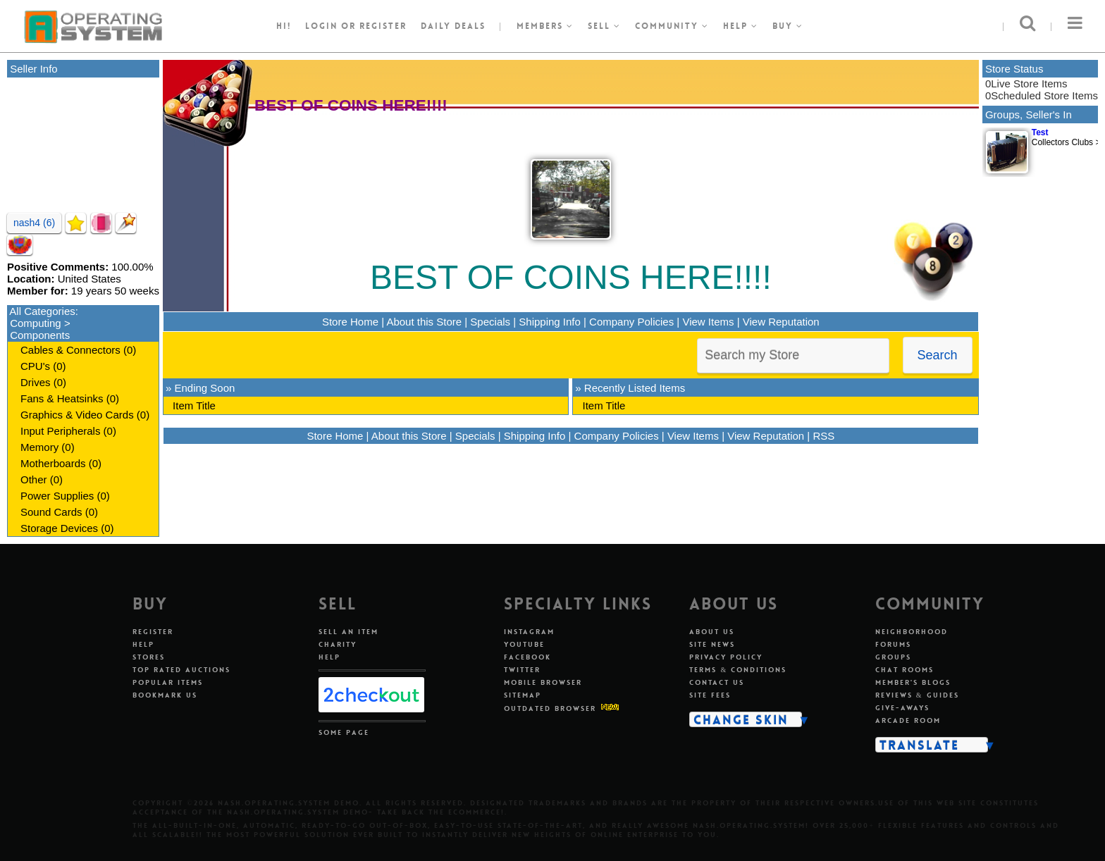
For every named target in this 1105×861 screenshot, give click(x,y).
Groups (893, 657)
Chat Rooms (904, 669)
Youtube (524, 644)
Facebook (527, 657)
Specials (490, 322)
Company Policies (631, 322)
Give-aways (902, 707)
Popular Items (167, 682)
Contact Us (716, 682)
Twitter (522, 669)
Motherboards (53, 463)
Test (1040, 132)
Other (33, 479)
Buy (787, 26)
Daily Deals (453, 26)
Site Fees (710, 695)
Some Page (344, 732)
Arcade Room (908, 720)
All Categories (42, 311)
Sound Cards (51, 512)
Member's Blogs (913, 682)
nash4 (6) (34, 222)
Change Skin (741, 719)
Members (545, 26)
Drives (35, 382)
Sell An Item (348, 631)
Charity (338, 644)
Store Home (350, 322)
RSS (823, 436)
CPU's (35, 366)
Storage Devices (59, 528)
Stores (148, 657)
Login (321, 26)
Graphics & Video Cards (77, 415)
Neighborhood (911, 631)
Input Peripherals (60, 431)
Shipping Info (550, 322)
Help (740, 26)
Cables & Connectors (70, 350)
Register (152, 631)
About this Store (424, 322)
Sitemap (522, 695)
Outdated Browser (550, 708)
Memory (39, 447)
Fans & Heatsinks (62, 398)
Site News (712, 644)
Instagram (529, 631)
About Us (711, 631)
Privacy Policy (726, 657)
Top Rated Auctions (181, 669)
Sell (604, 26)
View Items (708, 322)
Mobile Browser (543, 682)
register (383, 26)
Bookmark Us (164, 695)
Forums (893, 644)
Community (672, 26)
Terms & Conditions (737, 669)
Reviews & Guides (917, 695)
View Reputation (781, 322)
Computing (35, 323)
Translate (919, 744)
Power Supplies (57, 496)
